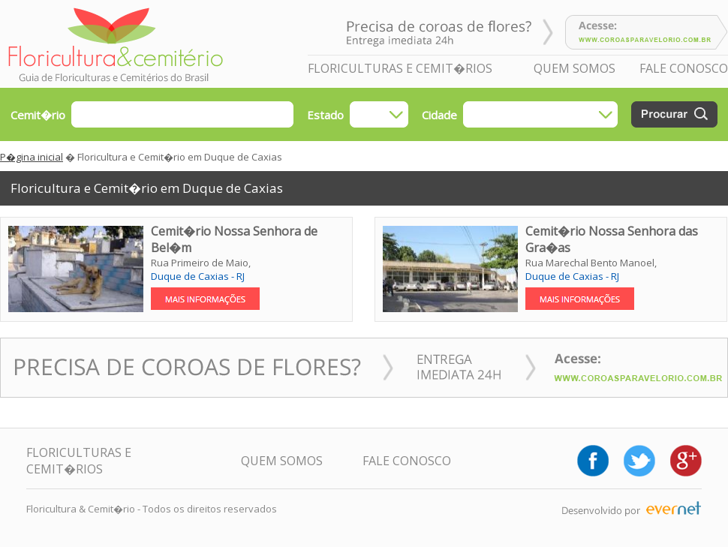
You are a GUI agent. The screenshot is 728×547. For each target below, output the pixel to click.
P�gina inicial (31, 157)
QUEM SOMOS (574, 68)
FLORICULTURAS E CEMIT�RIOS (400, 68)
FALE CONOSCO (683, 68)
